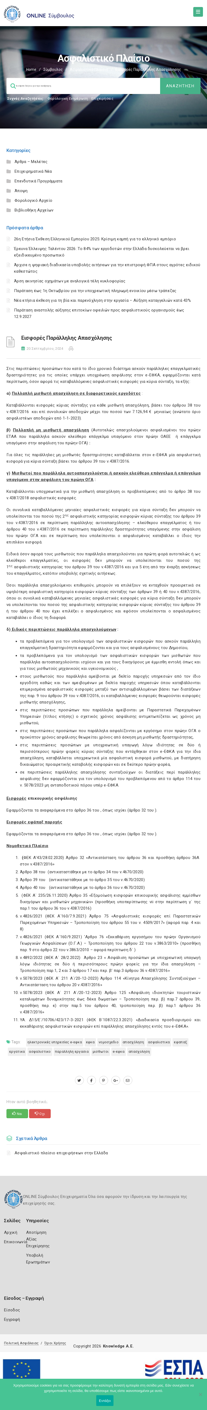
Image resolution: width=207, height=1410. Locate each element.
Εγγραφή (12, 1319)
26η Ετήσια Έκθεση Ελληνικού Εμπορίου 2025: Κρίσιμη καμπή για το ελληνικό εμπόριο (95, 239)
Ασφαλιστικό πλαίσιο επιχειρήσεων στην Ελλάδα (61, 1153)
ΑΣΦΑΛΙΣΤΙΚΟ (40, 1051)
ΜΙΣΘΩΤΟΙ (101, 1051)
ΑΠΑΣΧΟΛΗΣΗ (139, 1051)
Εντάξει (105, 1401)
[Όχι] (200, 1397)
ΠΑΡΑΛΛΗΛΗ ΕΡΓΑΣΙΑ (72, 1051)
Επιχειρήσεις (102, 98)
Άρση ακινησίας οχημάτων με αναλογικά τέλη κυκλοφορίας (69, 281)
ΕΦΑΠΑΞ (180, 1042)
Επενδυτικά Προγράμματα (39, 181)
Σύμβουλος (53, 69)
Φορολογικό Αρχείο (33, 200)
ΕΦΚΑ (90, 1042)
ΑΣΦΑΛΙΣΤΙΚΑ (159, 1042)
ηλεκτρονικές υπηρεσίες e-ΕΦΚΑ (54, 1042)
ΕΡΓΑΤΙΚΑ (17, 1051)
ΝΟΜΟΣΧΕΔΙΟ (109, 1042)
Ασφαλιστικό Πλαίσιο (89, 69)
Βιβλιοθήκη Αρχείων (34, 210)
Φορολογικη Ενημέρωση (67, 98)
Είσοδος (12, 1310)
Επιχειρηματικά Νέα (33, 171)
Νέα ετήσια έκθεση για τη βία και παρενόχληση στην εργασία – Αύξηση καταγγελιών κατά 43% (102, 300)
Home (31, 69)
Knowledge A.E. (118, 1346)
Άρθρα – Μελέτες (31, 161)
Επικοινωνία (15, 1241)
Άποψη (21, 190)
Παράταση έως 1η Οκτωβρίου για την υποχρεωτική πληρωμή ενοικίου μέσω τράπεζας (95, 290)
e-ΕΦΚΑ (119, 1051)
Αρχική (10, 1232)
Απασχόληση (133, 1042)
